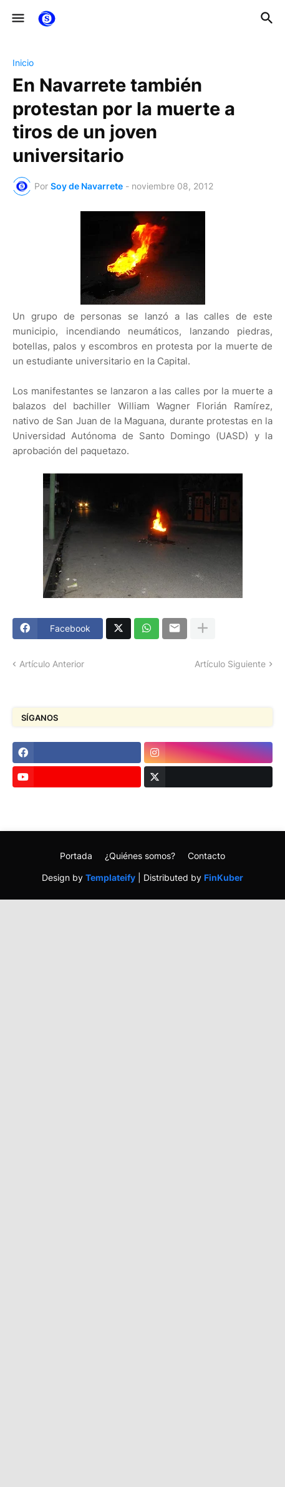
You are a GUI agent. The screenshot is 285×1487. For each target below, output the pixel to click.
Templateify (110, 877)
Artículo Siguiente (230, 663)
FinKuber (223, 877)
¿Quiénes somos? (140, 855)
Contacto (206, 855)
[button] (17, 18)
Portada (76, 855)
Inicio (23, 63)
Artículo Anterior (51, 663)
